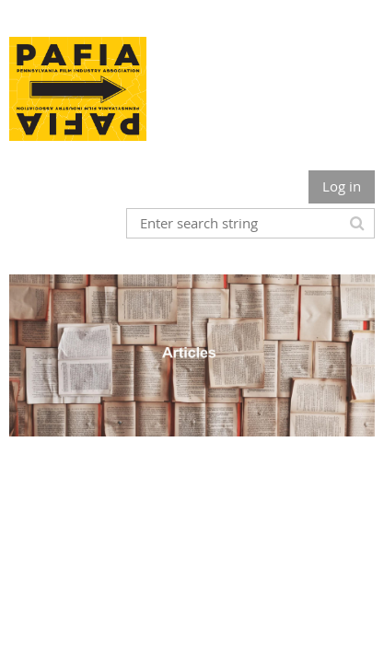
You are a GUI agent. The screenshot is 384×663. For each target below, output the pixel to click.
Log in (341, 186)
